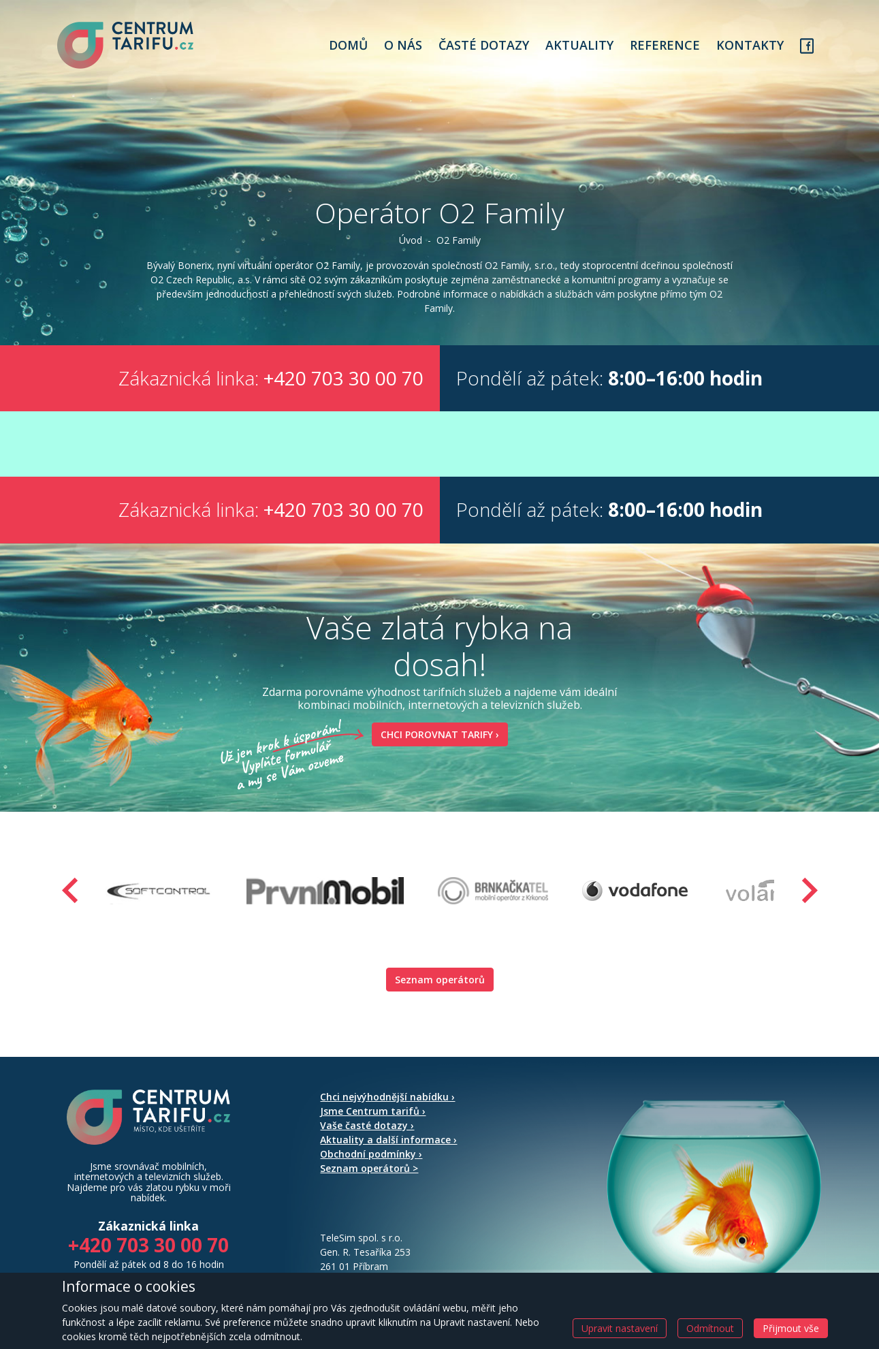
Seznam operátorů (440, 983)
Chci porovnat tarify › (435, 738)
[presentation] (70, 893)
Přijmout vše (791, 1328)
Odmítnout (710, 1328)
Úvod (410, 243)
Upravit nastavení (619, 1328)
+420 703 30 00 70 (343, 381)
